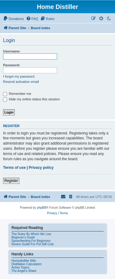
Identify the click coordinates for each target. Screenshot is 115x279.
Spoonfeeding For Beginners (31, 240)
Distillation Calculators (27, 264)
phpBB (41, 207)
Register (11, 181)
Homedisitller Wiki (24, 260)
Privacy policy (41, 167)
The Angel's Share (24, 271)
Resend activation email (21, 81)
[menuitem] (13, 18)
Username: (12, 51)
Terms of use (14, 167)
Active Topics (20, 267)
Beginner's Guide (23, 237)
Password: (11, 65)
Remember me (17, 93)
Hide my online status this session (31, 99)
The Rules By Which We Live (31, 234)
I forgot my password (18, 76)
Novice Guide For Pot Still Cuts (33, 244)
